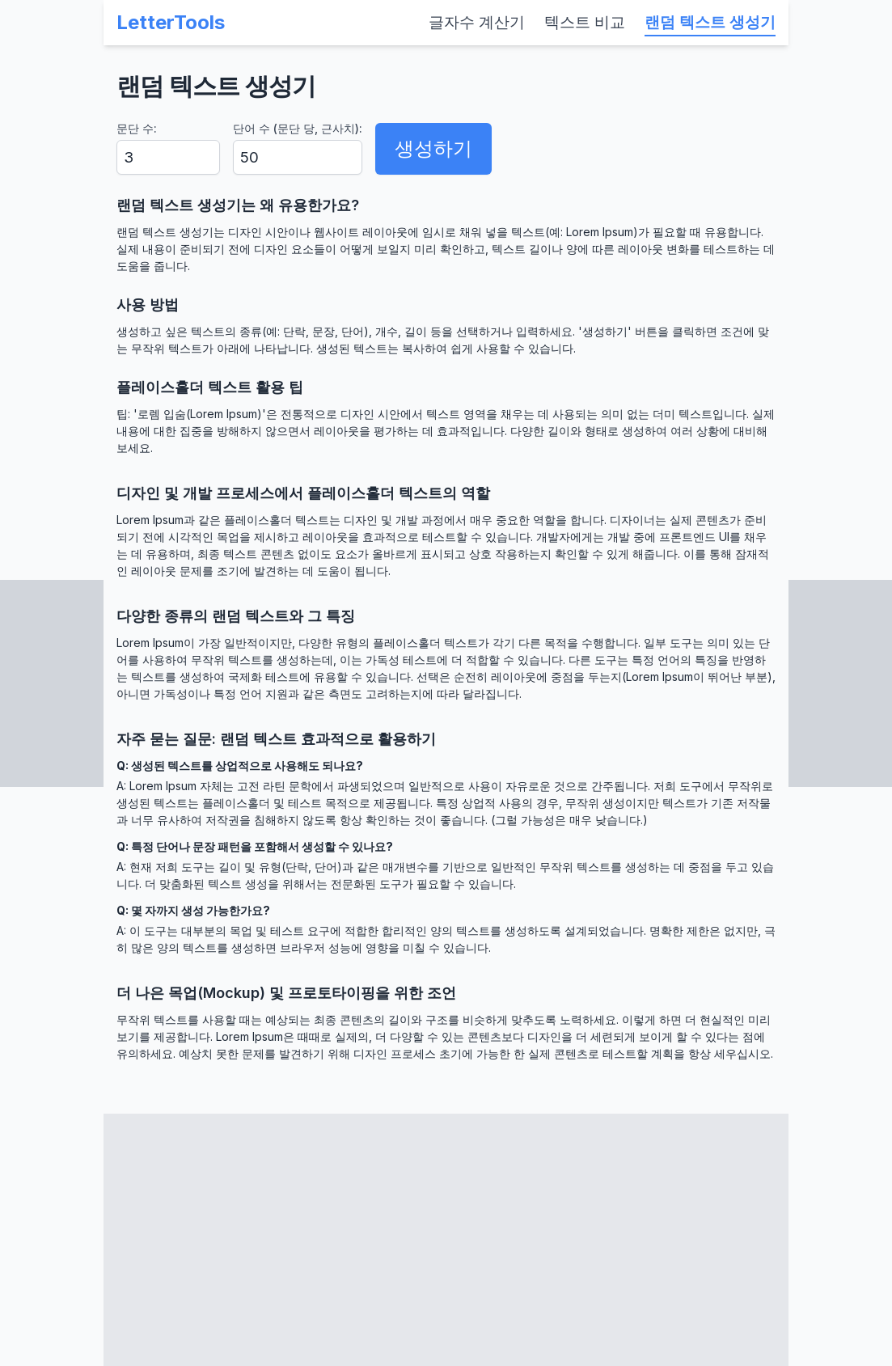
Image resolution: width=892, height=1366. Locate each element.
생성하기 (433, 148)
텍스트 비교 (584, 22)
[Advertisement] (446, 1240)
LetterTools (170, 22)
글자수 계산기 (477, 22)
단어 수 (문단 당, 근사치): (297, 128)
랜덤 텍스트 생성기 (710, 22)
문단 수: (136, 128)
